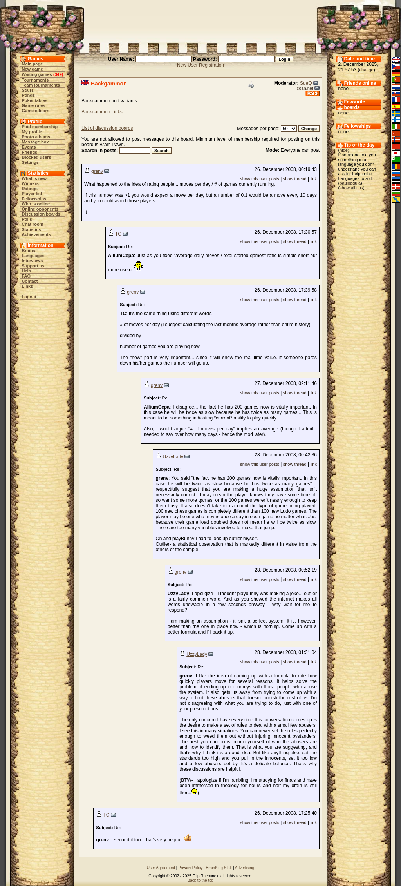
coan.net (305, 88)
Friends (30, 152)
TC (118, 234)
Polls (27, 219)
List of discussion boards (107, 128)
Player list (32, 193)
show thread (295, 178)
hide (344, 150)
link (313, 178)
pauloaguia (350, 183)
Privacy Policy (190, 868)
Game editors (35, 110)
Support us (33, 265)
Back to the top (201, 880)
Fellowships (34, 198)
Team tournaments (41, 85)
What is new (34, 178)
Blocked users (36, 157)
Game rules (33, 105)
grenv (97, 171)
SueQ (306, 83)
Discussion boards (41, 214)
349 (57, 74)
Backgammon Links (102, 111)
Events (29, 147)
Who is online (36, 204)
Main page (32, 64)
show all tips (351, 187)
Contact (30, 281)
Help (26, 271)
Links (27, 286)
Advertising (244, 868)
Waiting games (37, 74)
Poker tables (34, 100)
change (366, 69)
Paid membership (40, 126)
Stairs (28, 90)
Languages (33, 255)
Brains (28, 250)
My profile (32, 131)
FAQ (26, 276)
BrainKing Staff (219, 868)
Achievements (36, 234)
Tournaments (35, 80)
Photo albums (36, 136)
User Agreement (161, 868)
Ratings (30, 188)
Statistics (31, 229)
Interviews (32, 260)
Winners (30, 183)
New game (32, 69)
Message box (35, 142)
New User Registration (200, 65)
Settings (30, 162)
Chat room (32, 224)
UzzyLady (173, 456)
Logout (29, 296)
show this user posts (259, 178)
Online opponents (40, 209)
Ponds (28, 95)
